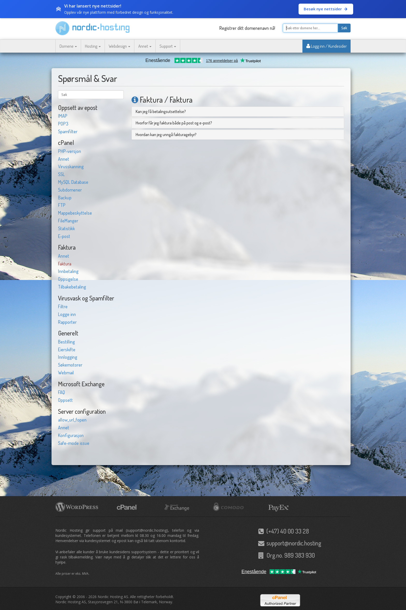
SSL (61, 174)
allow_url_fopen (72, 420)
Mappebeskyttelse (75, 213)
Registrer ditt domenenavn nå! (247, 28)
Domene (68, 46)
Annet (144, 46)
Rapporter (67, 322)
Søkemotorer (70, 365)
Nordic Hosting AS (113, 596)
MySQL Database (73, 182)
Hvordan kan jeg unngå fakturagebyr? (166, 134)
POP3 (63, 124)
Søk (344, 28)
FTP (62, 205)
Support (168, 46)
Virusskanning (71, 166)
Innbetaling (68, 271)
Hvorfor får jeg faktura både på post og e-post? (174, 122)
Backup (64, 197)
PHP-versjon (69, 151)
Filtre (63, 306)
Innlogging (67, 357)
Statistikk (66, 228)
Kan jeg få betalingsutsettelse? (161, 111)
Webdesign (119, 46)
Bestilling (66, 342)
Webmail (66, 372)
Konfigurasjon (71, 435)
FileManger (68, 220)
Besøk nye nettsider (326, 8)
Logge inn (67, 314)
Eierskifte (66, 349)
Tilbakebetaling (72, 287)
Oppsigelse (68, 279)
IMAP (62, 116)
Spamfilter (67, 131)
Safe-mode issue (73, 443)
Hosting (93, 46)
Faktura (64, 264)
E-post (64, 236)
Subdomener (70, 190)
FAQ (61, 392)
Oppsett (65, 400)
